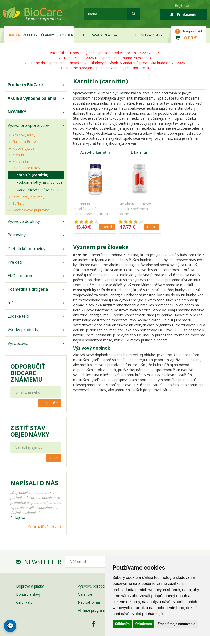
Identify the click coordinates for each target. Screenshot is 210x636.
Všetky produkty (23, 329)
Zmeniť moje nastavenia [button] (176, 624)
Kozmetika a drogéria (28, 289)
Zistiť (54, 457)
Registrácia (184, 5)
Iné (11, 302)
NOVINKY (17, 112)
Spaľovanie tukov (26, 167)
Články (47, 35)
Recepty (30, 35)
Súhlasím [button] (122, 624)
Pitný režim (21, 161)
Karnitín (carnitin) (32, 174)
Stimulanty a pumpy (28, 196)
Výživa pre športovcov (28, 125)
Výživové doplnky (24, 221)
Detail (107, 226)
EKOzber (65, 35)
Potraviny (17, 235)
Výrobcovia (18, 343)
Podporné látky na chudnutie (39, 182)
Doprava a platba (100, 35)
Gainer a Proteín (25, 141)
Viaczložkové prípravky (30, 210)
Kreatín (18, 154)
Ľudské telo (18, 316)
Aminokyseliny (23, 135)
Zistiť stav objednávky (29, 431)
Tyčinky (18, 203)
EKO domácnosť (22, 275)
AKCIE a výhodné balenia (32, 98)
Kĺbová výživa (23, 148)
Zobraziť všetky (41, 526)
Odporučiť (50, 402)
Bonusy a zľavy (28, 594)
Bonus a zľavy (148, 35)
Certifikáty (24, 602)
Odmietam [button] (143, 624)
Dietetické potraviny (26, 248)
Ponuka (12, 35)
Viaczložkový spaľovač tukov (39, 189)
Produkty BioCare (25, 84)
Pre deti (15, 262)
